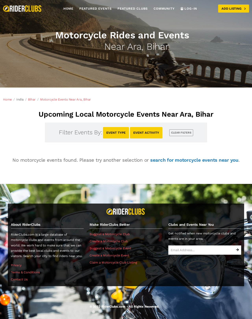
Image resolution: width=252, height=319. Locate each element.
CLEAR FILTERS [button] (181, 132)
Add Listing (233, 8)
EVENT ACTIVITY (146, 133)
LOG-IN (188, 8)
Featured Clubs (133, 8)
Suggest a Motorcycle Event (110, 248)
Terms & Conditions (25, 272)
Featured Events (95, 8)
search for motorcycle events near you (194, 160)
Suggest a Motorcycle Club (110, 234)
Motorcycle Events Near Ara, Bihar (65, 99)
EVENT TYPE (116, 133)
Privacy (16, 265)
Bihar (32, 99)
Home (68, 8)
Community (164, 8)
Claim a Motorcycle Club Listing (113, 262)
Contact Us (19, 279)
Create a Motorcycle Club (109, 241)
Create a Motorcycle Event (109, 255)
